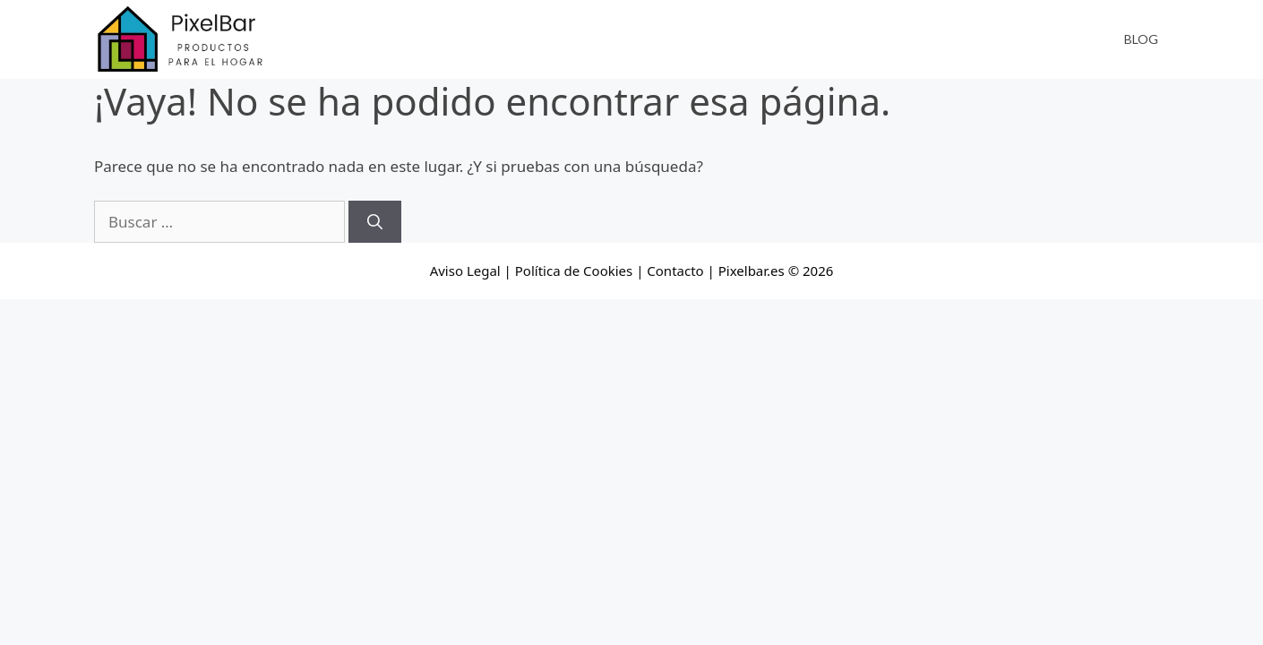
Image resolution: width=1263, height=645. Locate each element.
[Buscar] (374, 222)
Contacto (675, 271)
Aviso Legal (465, 271)
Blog (1141, 39)
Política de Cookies (573, 271)
